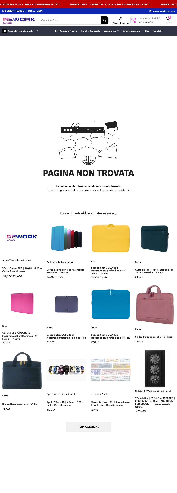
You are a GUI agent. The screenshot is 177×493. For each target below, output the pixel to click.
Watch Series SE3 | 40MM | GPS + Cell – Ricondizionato (22, 269)
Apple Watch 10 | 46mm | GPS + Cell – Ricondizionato (65, 403)
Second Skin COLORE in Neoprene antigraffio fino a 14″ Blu (110, 336)
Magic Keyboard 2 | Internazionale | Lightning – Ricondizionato (110, 403)
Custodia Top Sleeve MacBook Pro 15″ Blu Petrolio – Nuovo (154, 271)
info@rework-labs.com (164, 11)
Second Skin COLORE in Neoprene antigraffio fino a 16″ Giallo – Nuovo (108, 270)
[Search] (104, 20)
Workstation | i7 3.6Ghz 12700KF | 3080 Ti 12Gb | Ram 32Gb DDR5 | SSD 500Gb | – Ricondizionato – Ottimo (155, 402)
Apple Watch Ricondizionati (16, 260)
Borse (94, 260)
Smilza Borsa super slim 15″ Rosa (153, 336)
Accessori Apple (99, 394)
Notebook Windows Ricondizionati (153, 391)
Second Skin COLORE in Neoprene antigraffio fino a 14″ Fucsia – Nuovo (20, 335)
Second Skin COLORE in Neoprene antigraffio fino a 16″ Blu (66, 336)
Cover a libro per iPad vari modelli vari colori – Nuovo (66, 271)
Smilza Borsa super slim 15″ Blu (20, 404)
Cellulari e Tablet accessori (60, 262)
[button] (169, 20)
